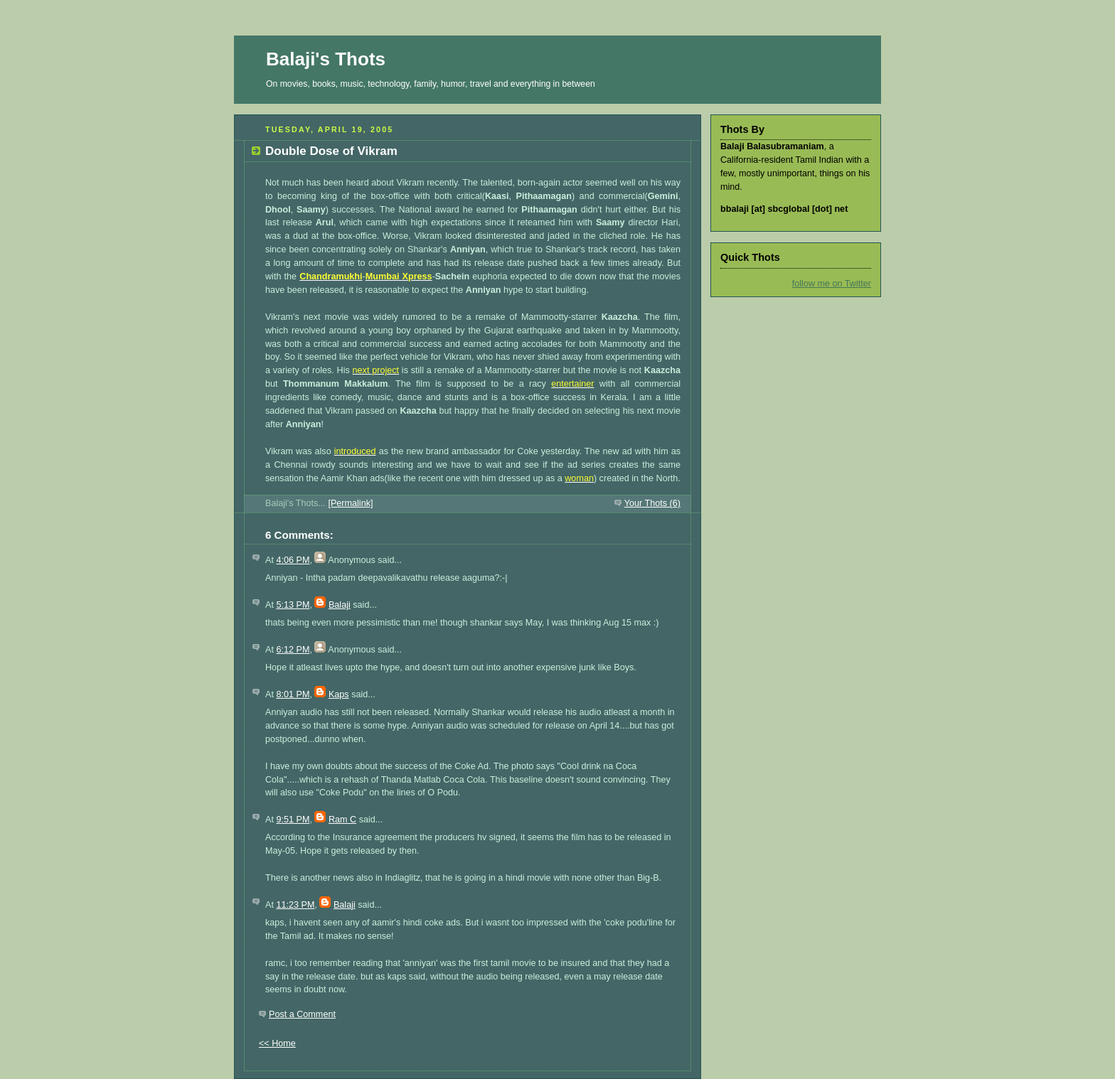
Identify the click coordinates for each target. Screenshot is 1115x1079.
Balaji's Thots (325, 59)
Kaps (339, 694)
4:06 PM (292, 560)
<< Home (277, 1043)
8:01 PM (292, 694)
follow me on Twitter (831, 284)
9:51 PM (292, 820)
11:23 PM (295, 905)
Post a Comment (302, 1014)
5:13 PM (292, 605)
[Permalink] (350, 503)
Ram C (342, 820)
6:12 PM (292, 650)
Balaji (340, 605)
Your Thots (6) (652, 503)
